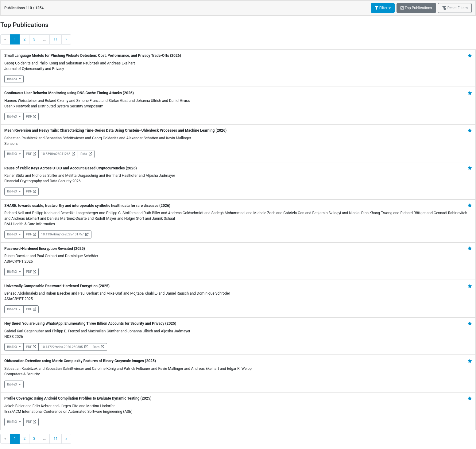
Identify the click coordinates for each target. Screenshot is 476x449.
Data (86, 154)
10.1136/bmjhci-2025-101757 (64, 234)
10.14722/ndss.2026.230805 (64, 347)
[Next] (66, 39)
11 (55, 39)
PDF (31, 116)
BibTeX (14, 79)
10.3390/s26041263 (58, 154)
